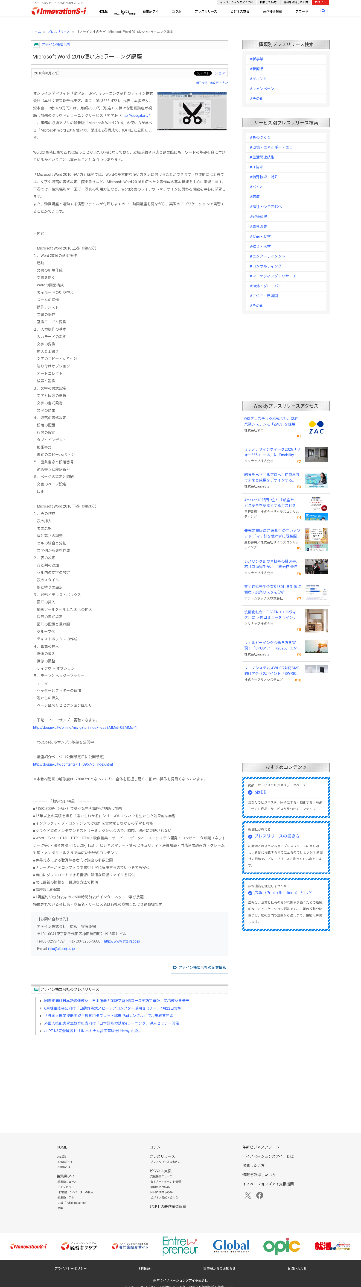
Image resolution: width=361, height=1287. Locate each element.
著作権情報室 (272, 11)
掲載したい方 (268, 2)
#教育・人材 (219, 83)
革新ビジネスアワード (260, 1147)
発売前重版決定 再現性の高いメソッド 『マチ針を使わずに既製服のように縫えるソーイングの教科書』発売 (272, 534)
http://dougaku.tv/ (136, 115)
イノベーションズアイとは (236, 2)
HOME (103, 11)
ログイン (320, 2)
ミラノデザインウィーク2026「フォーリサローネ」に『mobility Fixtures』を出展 (272, 452)
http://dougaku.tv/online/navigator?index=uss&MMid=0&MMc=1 (85, 727)
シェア (220, 73)
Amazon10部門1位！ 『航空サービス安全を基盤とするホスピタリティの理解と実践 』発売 (272, 503)
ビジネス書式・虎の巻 (164, 1197)
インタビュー (66, 1187)
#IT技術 (201, 83)
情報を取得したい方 (295, 2)
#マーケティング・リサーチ (273, 276)
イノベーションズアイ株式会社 (185, 1280)
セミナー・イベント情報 (165, 1181)
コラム (176, 11)
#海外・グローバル (266, 286)
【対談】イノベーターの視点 (75, 1192)
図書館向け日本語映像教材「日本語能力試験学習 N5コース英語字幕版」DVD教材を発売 (116, 1001)
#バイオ (256, 187)
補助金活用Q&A (160, 1187)
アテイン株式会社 (56, 44)
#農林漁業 (258, 226)
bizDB (125, 11)
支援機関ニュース (161, 1176)
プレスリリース (206, 11)
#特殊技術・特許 (264, 177)
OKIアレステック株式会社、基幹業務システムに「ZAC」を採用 (271, 421)
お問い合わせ (297, 1268)
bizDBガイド (65, 1162)
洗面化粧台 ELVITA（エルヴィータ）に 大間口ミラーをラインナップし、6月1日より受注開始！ (272, 615)
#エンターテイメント (267, 256)
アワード (301, 11)
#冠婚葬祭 (258, 216)
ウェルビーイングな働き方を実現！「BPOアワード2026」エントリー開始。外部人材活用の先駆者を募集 (272, 646)
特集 (60, 1208)
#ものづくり (260, 137)
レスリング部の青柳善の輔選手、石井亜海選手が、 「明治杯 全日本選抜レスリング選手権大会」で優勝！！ (272, 564)
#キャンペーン (262, 89)
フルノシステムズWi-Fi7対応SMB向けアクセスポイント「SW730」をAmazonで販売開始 (272, 671)
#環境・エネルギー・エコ (271, 147)
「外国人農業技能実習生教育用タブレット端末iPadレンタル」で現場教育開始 (108, 1016)
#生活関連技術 (262, 157)
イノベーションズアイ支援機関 (268, 1184)
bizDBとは (64, 1167)
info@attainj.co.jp (61, 948)
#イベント (258, 79)
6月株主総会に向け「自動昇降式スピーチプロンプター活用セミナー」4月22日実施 (112, 1008)
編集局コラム (66, 1197)
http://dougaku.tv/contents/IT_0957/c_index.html (73, 764)
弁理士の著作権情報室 (167, 1207)
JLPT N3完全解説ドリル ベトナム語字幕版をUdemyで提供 (92, 1031)
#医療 (255, 197)
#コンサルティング (266, 266)
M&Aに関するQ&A (161, 1192)
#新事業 (256, 59)
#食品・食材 (260, 236)
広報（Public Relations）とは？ (283, 892)
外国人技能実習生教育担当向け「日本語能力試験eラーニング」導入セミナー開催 (111, 1023)
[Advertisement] (129, 1078)
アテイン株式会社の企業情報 (202, 967)
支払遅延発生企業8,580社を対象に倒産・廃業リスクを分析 (272, 589)
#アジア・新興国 (264, 296)
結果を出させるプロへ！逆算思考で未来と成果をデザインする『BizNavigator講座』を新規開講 (272, 478)
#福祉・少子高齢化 (266, 207)
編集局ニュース (67, 1181)
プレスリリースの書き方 (277, 836)
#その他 (256, 99)
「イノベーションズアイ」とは (268, 1156)
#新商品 (256, 69)
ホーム (36, 32)
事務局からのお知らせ (219, 1268)
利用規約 (145, 1268)
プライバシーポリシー (71, 1268)
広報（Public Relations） (73, 1203)
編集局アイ (151, 11)
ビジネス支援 (240, 11)
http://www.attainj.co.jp (122, 941)
